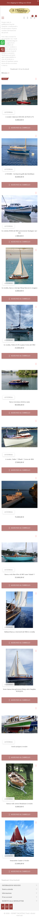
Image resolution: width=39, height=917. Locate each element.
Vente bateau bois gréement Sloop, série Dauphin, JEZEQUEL (19, 690)
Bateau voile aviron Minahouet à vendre (19, 804)
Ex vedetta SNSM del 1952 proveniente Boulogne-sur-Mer (19, 232)
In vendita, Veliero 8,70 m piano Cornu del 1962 (19, 345)
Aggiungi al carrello (19, 127)
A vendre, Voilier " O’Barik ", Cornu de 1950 (19, 459)
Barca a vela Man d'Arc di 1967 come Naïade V (20, 574)
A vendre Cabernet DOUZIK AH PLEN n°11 (19, 117)
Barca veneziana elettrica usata (19, 402)
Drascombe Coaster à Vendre (19, 860)
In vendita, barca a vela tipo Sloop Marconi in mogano (19, 288)
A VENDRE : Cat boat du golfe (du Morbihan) (19, 174)
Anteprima (8, 112)
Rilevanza (5, 73)
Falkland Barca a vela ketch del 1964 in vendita (19, 632)
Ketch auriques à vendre (19, 746)
